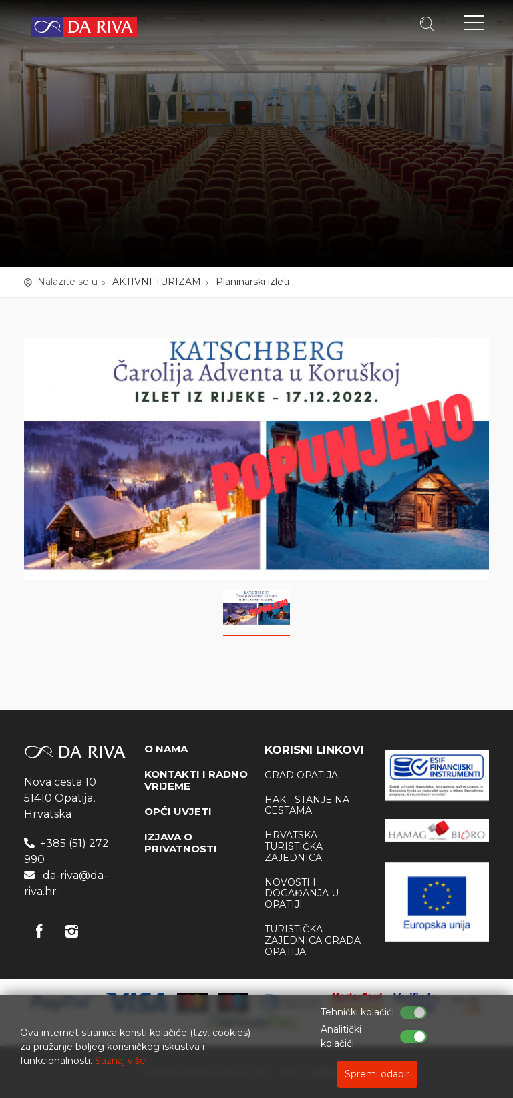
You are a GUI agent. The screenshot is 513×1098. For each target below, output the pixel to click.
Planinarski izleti (252, 282)
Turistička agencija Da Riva (84, 26)
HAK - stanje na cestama (307, 805)
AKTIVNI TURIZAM (156, 282)
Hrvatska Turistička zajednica (294, 846)
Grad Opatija (301, 775)
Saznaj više (120, 1061)
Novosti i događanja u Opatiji (302, 893)
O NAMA (166, 748)
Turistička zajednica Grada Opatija (313, 940)
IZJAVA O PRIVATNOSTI (180, 842)
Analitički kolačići (341, 1036)
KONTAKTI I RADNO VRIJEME (196, 780)
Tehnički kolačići (357, 1012)
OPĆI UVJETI (178, 811)
